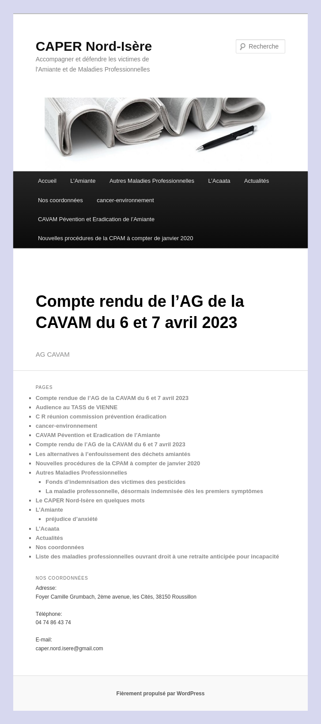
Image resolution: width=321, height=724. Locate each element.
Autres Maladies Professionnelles (152, 180)
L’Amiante (82, 180)
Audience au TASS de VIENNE (76, 407)
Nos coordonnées (60, 200)
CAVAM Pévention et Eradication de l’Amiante (96, 219)
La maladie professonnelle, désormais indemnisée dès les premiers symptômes (154, 491)
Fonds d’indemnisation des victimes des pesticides (115, 482)
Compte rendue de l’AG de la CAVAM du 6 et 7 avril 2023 (112, 398)
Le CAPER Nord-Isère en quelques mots (90, 500)
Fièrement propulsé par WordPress (161, 693)
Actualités (256, 180)
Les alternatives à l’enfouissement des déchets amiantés (113, 454)
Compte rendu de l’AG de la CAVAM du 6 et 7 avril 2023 (110, 444)
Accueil (47, 180)
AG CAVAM (53, 354)
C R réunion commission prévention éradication (101, 416)
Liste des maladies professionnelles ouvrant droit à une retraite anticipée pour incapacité (157, 556)
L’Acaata (219, 180)
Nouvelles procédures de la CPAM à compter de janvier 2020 (115, 238)
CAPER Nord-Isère (94, 46)
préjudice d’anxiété (71, 519)
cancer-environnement (125, 200)
